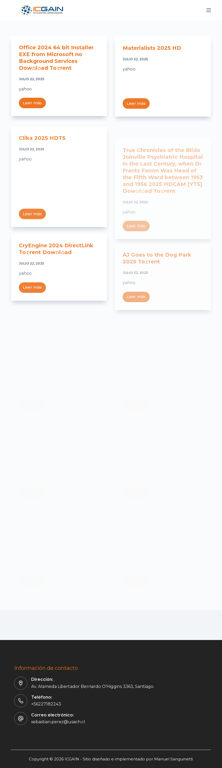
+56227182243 (46, 704)
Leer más (34, 104)
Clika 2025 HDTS (42, 143)
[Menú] (208, 10)
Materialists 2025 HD (152, 49)
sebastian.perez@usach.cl (58, 721)
